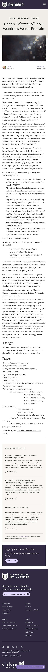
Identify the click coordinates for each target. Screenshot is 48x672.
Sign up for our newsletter (16, 594)
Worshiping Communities (9, 625)
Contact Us (28, 635)
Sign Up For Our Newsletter (31, 667)
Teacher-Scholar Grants (9, 622)
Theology (35, 18)
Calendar (28, 606)
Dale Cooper (10, 68)
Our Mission (29, 622)
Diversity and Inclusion (32, 625)
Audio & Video (6, 610)
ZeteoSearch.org (24, 536)
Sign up (11, 561)
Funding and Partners (31, 629)
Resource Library (7, 606)
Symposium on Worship (32, 610)
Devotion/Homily (23, 18)
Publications (5, 613)
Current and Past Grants (9, 629)
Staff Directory (29, 632)
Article (12, 18)
